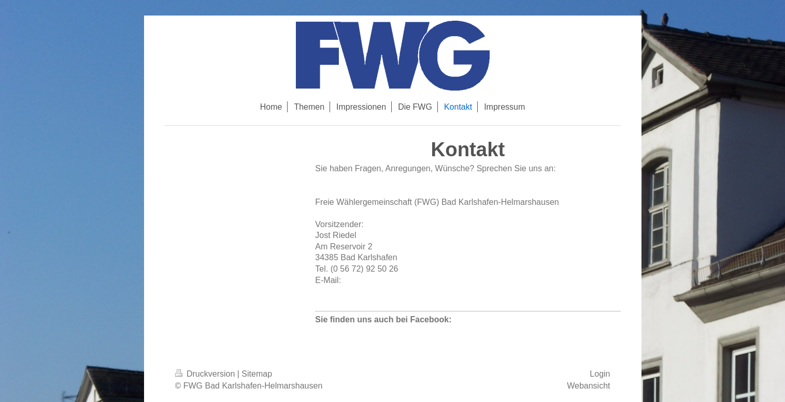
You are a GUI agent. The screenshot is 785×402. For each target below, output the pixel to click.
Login (600, 373)
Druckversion (206, 373)
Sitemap (256, 373)
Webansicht (588, 385)
